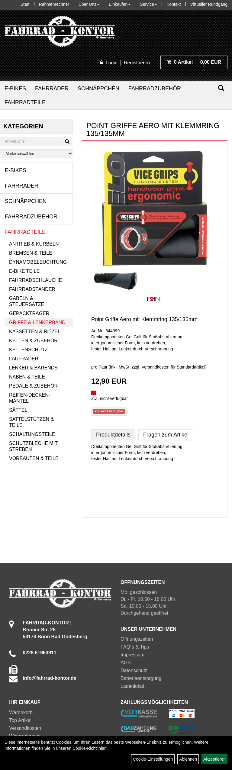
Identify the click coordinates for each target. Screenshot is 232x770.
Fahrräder (52, 88)
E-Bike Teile (24, 271)
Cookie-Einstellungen (153, 759)
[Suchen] (221, 88)
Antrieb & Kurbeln (34, 243)
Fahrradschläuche (35, 280)
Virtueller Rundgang (209, 4)
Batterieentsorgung (141, 678)
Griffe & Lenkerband (37, 322)
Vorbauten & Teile (33, 458)
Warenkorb (21, 712)
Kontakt (173, 4)
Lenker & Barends (33, 367)
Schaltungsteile (32, 434)
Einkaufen (119, 4)
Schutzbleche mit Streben (33, 446)
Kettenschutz (28, 349)
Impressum (132, 654)
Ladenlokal (132, 686)
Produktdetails (113, 435)
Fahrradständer (32, 289)
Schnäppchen (98, 88)
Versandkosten (25, 728)
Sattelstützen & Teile (31, 422)
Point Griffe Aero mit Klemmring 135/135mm (144, 319)
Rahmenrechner (54, 4)
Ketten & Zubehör (33, 340)
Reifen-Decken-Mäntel (29, 398)
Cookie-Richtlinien (89, 748)
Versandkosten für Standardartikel (173, 367)
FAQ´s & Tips (135, 646)
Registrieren (137, 62)
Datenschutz (134, 670)
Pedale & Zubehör (33, 385)
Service (148, 4)
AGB (126, 662)
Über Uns (89, 4)
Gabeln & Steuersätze (26, 301)
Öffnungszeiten (137, 639)
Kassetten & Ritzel (34, 331)
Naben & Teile (27, 376)
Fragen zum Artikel (165, 435)
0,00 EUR (194, 62)
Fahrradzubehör (154, 88)
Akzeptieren (214, 759)
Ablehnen (188, 759)
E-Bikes (15, 88)
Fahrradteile (25, 102)
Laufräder (23, 358)
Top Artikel (20, 720)
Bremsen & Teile (30, 253)
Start (25, 4)
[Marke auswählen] (36, 153)
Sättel (18, 410)
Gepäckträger (29, 313)
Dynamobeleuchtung (38, 262)
